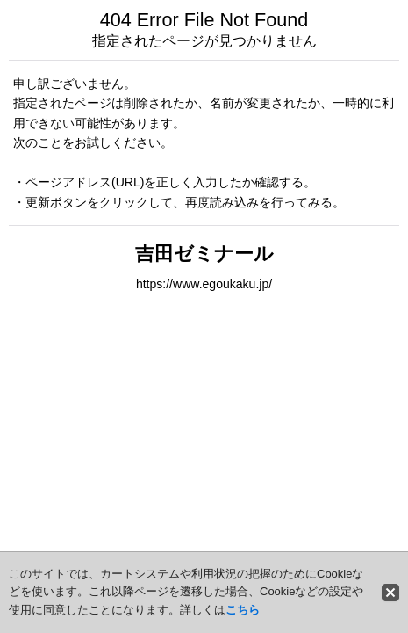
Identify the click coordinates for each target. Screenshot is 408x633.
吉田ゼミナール (204, 254)
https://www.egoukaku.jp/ (204, 284)
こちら (242, 609)
